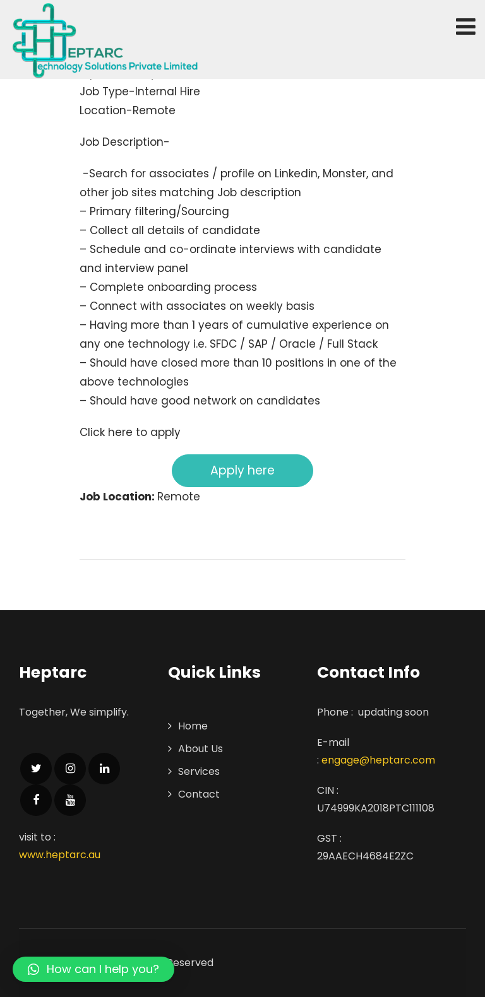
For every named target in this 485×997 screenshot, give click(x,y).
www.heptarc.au (59, 854)
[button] (93, 969)
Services (199, 771)
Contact (199, 794)
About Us (200, 748)
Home (193, 726)
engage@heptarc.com (378, 760)
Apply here (242, 470)
